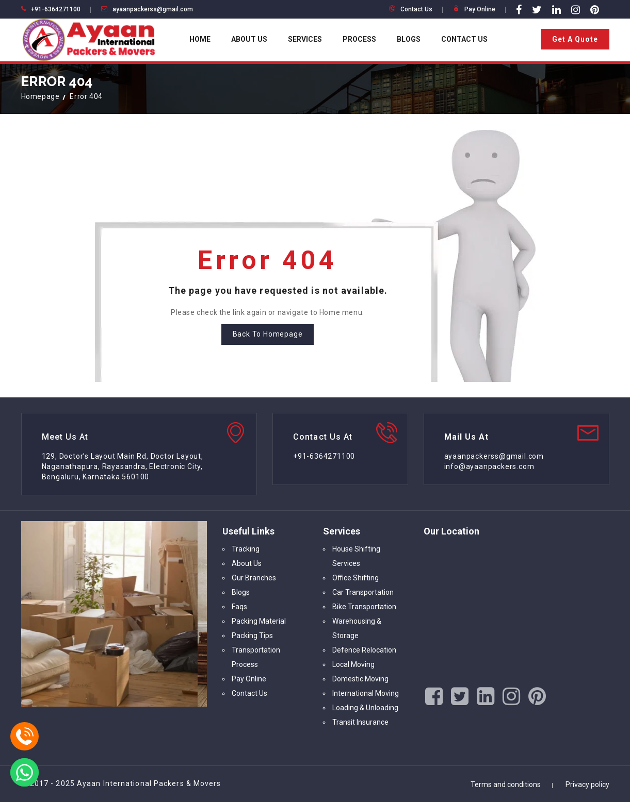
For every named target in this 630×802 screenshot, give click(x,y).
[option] (114, 614)
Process (359, 39)
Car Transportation (363, 592)
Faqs (239, 607)
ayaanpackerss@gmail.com (152, 9)
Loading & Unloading (365, 708)
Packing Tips (252, 635)
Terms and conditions (506, 784)
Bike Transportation (364, 607)
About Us (249, 39)
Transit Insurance (360, 722)
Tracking (246, 549)
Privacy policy (587, 784)
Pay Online (479, 9)
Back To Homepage (268, 334)
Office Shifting (355, 578)
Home (200, 39)
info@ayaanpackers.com (489, 466)
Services (305, 39)
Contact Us (416, 9)
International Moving (365, 693)
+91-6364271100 (55, 9)
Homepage (40, 96)
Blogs (409, 39)
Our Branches (254, 578)
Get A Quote (575, 39)
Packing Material (259, 621)
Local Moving (353, 664)
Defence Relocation (364, 650)
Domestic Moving (360, 679)
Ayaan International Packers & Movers (149, 783)
